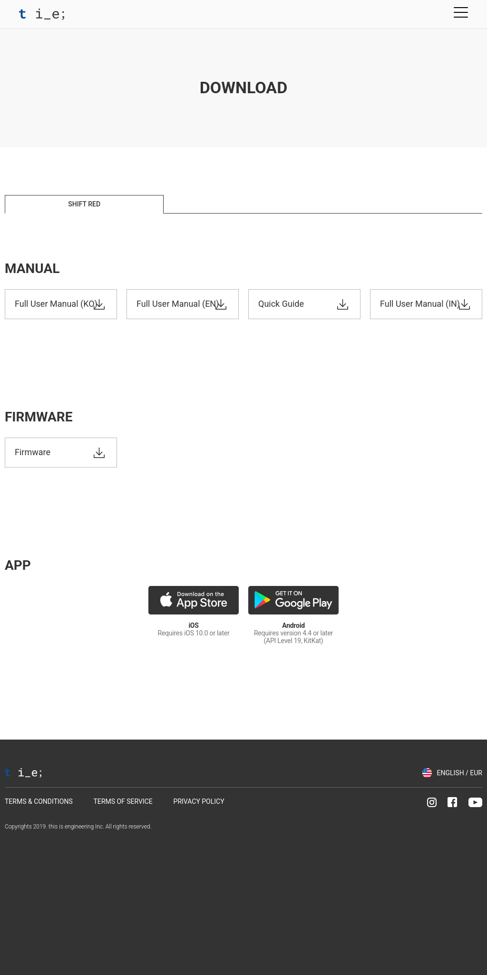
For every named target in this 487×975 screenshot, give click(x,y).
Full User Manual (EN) (177, 304)
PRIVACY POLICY (199, 801)
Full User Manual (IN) (420, 304)
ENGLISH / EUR (459, 773)
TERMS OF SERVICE (122, 801)
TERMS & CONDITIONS (39, 801)
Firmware (32, 452)
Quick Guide (281, 304)
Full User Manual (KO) (56, 304)
